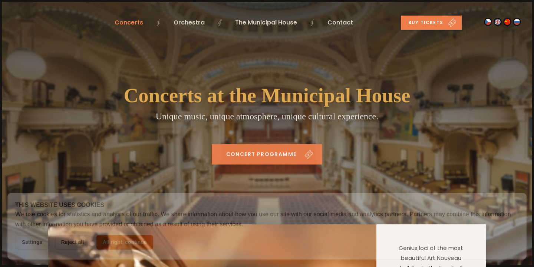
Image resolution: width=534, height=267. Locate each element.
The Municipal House (266, 22)
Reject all (72, 242)
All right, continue (125, 242)
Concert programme (269, 156)
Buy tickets (432, 23)
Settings (32, 242)
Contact (340, 22)
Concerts (129, 22)
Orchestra (189, 22)
